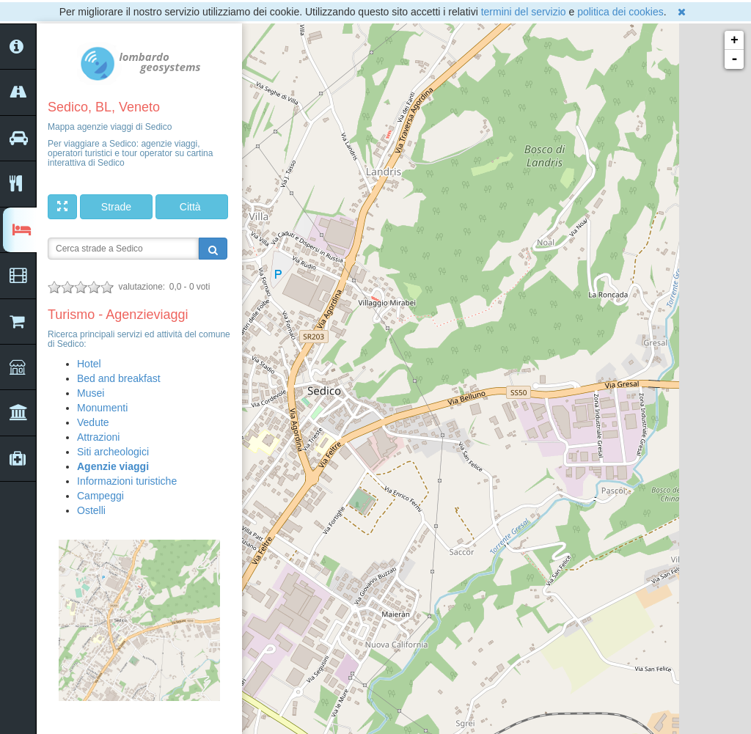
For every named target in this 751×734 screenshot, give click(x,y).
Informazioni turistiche (127, 481)
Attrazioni (98, 437)
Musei (90, 393)
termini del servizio (523, 12)
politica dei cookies (620, 12)
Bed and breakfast (119, 378)
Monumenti (102, 408)
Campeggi (100, 496)
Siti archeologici (113, 452)
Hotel (89, 364)
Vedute (93, 422)
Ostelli (91, 510)
